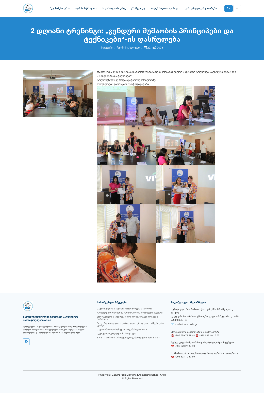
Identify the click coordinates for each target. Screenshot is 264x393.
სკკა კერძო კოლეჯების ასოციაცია (116, 334)
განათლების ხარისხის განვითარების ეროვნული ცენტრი (130, 313)
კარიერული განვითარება (201, 8)
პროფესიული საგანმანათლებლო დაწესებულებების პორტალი (127, 318)
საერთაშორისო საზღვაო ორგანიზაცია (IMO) (122, 330)
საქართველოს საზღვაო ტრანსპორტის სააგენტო (124, 309)
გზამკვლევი (138, 8)
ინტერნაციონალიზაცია (165, 8)
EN (228, 8)
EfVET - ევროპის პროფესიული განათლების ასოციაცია (128, 338)
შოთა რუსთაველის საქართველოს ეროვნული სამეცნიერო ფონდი (130, 324)
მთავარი (107, 48)
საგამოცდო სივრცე (114, 8)
